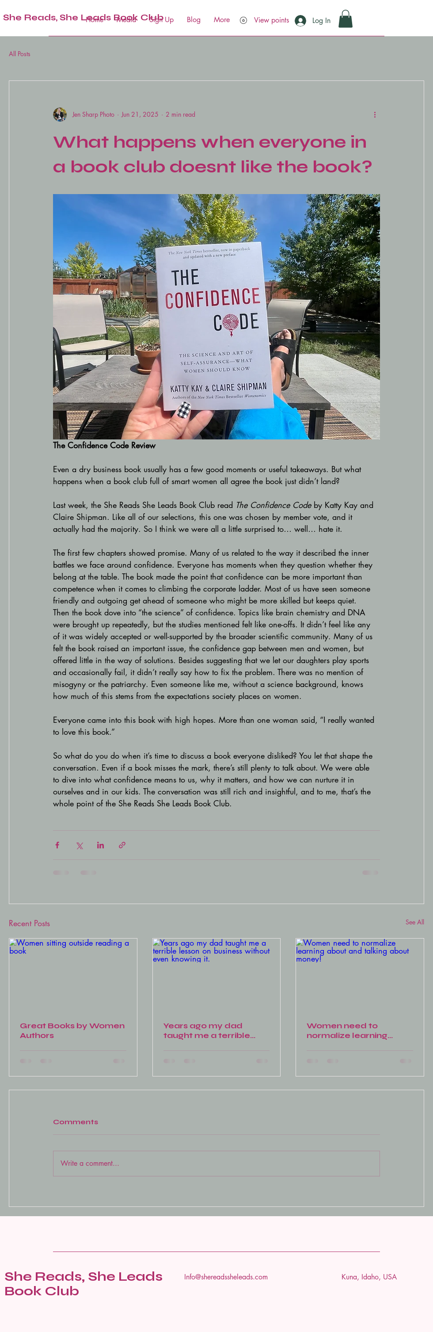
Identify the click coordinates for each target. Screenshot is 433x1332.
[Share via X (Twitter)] (79, 845)
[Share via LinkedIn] (100, 845)
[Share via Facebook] (57, 845)
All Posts (19, 54)
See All (415, 922)
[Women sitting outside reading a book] (73, 974)
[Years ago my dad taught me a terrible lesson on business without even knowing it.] (217, 974)
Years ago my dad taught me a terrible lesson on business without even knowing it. (215, 1030)
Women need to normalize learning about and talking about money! (358, 1030)
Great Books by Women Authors (72, 1030)
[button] (345, 19)
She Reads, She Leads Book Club (83, 1283)
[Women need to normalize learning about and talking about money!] (360, 974)
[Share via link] (122, 845)
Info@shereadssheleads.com (226, 1277)
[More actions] (374, 114)
